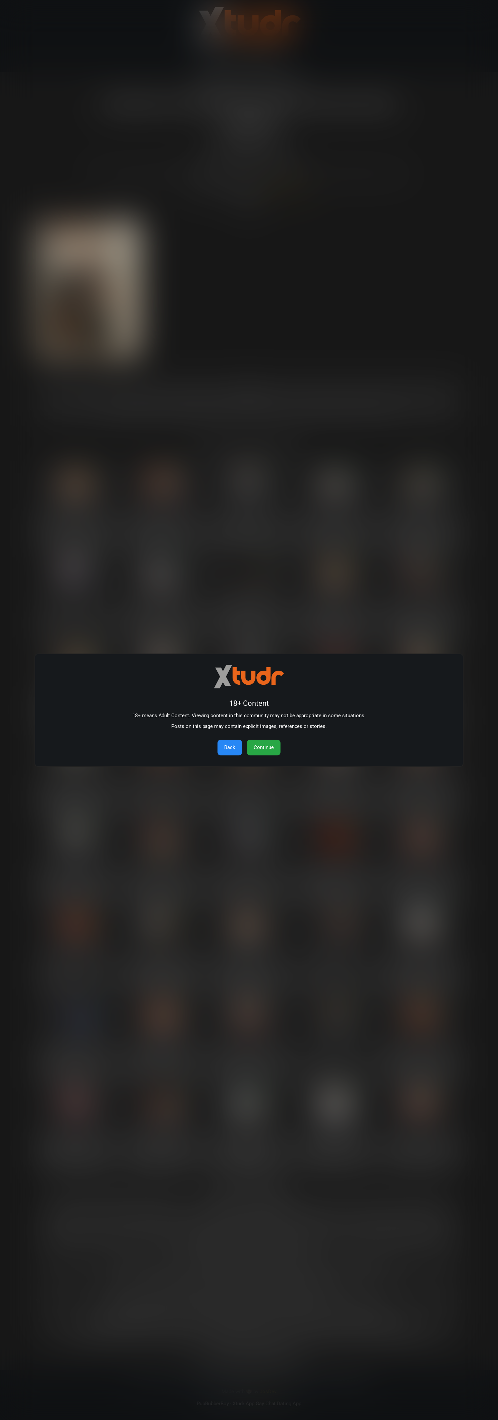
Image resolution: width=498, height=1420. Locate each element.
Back (229, 747)
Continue (264, 747)
